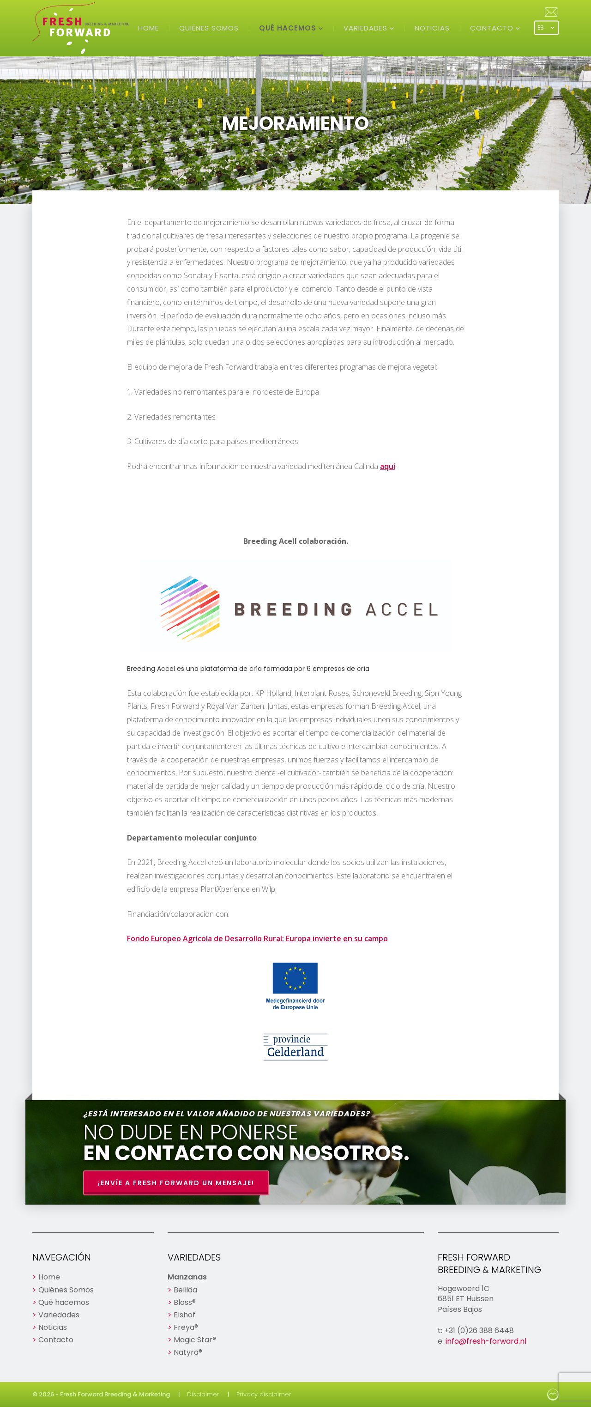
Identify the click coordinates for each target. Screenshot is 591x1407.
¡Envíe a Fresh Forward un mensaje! (176, 1183)
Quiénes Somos (209, 28)
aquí (387, 466)
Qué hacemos (289, 28)
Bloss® (185, 1302)
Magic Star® (195, 1339)
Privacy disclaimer (263, 1394)
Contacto (493, 28)
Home (148, 28)
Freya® (186, 1327)
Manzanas (187, 1277)
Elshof (184, 1315)
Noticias (432, 28)
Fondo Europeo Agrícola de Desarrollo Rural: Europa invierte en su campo (257, 938)
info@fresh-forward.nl (486, 1341)
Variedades (367, 28)
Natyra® (188, 1352)
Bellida (185, 1290)
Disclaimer (203, 1394)
